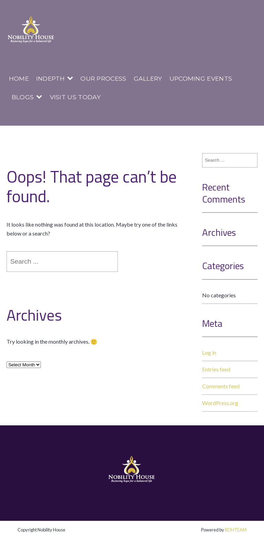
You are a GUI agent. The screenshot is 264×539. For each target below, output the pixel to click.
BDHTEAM (235, 529)
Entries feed (216, 369)
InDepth (50, 78)
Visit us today (75, 97)
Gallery (148, 78)
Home (19, 78)
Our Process (103, 78)
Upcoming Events (200, 78)
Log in (209, 352)
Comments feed (221, 386)
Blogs (23, 97)
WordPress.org (220, 403)
